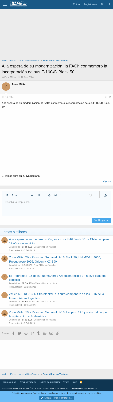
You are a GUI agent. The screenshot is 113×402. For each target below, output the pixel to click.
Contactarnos (9, 382)
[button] (5, 4)
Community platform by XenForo (28, 388)
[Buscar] (109, 4)
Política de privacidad (50, 382)
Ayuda (66, 382)
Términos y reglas (27, 382)
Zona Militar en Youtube (45, 247)
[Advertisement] (56, 34)
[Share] (105, 97)
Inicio (74, 382)
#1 (110, 97)
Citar (108, 181)
